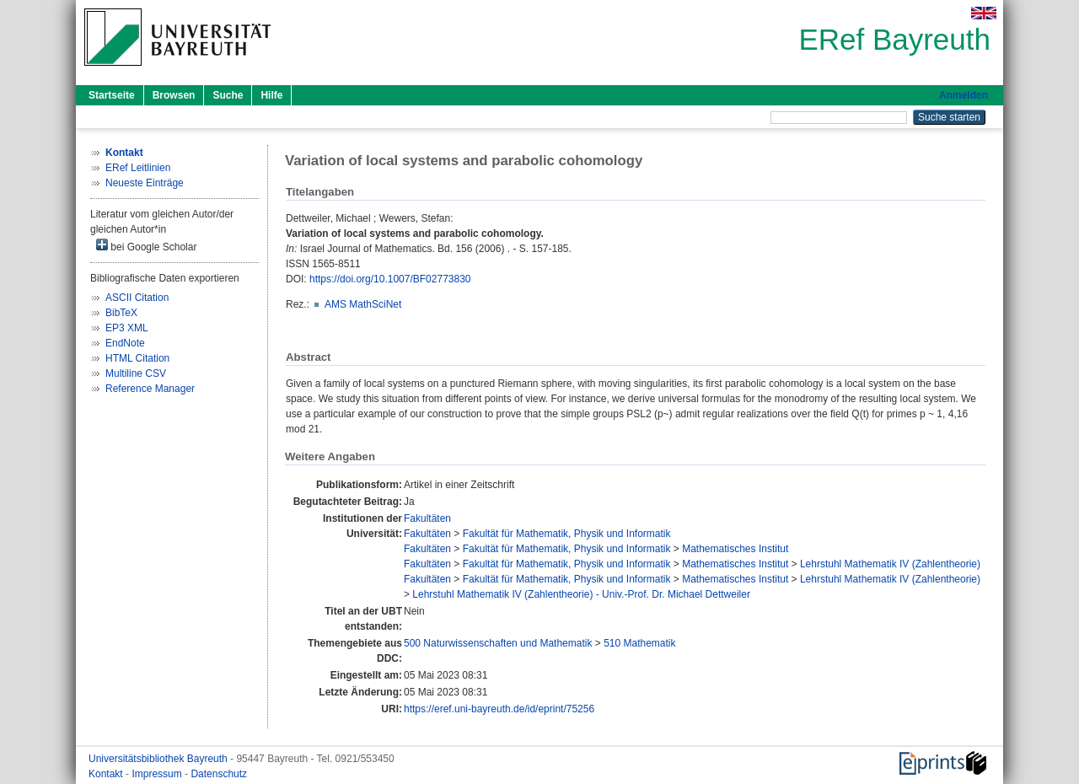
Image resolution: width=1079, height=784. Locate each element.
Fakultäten (427, 518)
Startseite (112, 95)
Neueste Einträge (144, 183)
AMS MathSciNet (363, 304)
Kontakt (107, 774)
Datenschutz (219, 774)
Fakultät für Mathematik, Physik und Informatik (567, 534)
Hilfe (271, 95)
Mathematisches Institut (735, 549)
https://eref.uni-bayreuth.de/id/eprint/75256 (499, 709)
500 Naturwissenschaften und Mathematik (498, 643)
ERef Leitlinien (137, 168)
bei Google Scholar (146, 246)
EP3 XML (126, 328)
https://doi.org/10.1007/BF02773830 (389, 279)
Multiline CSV (135, 373)
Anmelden (963, 95)
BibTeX (121, 313)
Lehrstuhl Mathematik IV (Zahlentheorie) (890, 564)
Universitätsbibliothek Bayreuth (159, 759)
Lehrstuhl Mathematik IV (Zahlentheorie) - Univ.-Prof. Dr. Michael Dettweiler (581, 594)
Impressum (158, 774)
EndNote (125, 343)
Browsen (174, 95)
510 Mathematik (639, 643)
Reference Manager (150, 389)
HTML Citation (137, 358)
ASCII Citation (137, 297)
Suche (227, 95)
